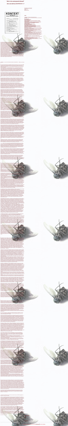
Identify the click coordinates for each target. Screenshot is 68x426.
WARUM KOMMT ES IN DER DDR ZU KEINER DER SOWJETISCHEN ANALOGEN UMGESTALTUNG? (32, 26)
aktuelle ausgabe (26, 415)
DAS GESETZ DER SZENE (36, 22)
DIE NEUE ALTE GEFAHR (31, 37)
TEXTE (29, 23)
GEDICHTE (29, 19)
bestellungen (37, 424)
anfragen (29, 424)
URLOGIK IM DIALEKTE (32, 24)
